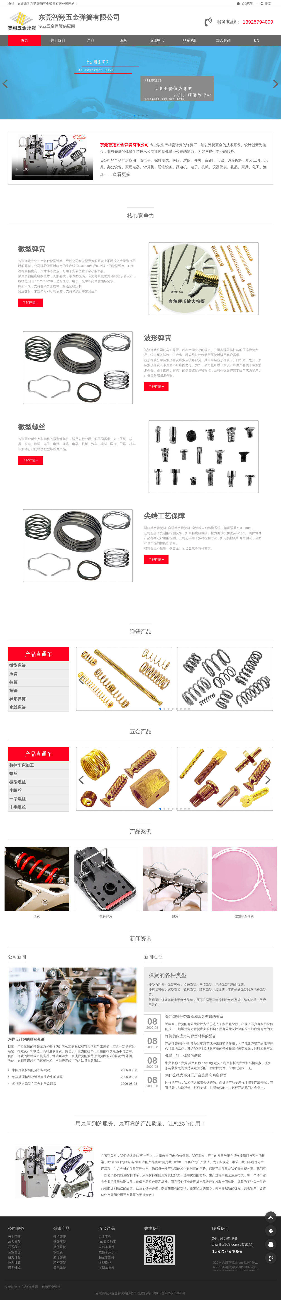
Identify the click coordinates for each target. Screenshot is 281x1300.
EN (256, 40)
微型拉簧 (59, 1247)
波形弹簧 (59, 1257)
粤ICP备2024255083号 (169, 1293)
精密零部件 (107, 1257)
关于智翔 (14, 1236)
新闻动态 (153, 956)
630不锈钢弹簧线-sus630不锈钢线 (237, 1268)
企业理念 (14, 1252)
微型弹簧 (17, 665)
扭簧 (13, 690)
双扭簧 (58, 1252)
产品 (90, 40)
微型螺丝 (17, 782)
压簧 (13, 674)
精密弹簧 (59, 1262)
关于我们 (57, 40)
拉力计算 (14, 1262)
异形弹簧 (17, 699)
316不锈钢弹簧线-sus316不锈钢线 (237, 1263)
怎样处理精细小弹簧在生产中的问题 (37, 1077)
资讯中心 (157, 40)
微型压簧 (59, 1241)
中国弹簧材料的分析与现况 (31, 1070)
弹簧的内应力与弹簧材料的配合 (190, 1036)
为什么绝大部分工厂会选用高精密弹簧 (196, 1075)
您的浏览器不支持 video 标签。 (52, 157)
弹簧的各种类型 (168, 975)
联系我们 (190, 40)
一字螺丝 (17, 799)
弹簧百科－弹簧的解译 (183, 1056)
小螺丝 (15, 790)
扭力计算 (14, 1257)
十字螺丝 (17, 807)
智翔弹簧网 (30, 1287)
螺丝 (13, 773)
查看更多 (121, 174)
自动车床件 (107, 1247)
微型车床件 (107, 1268)
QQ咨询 (245, 3)
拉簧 (13, 682)
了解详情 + (30, 302)
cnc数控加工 (107, 1241)
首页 (24, 40)
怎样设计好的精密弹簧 (26, 1039)
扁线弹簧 (17, 707)
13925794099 (258, 22)
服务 (123, 40)
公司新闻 (17, 956)
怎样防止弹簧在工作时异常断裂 (34, 1083)
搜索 (266, 3)
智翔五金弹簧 (51, 1287)
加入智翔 (223, 40)
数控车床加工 (21, 765)
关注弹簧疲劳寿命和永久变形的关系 (194, 1016)
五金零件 (105, 1236)
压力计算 (14, 1268)
